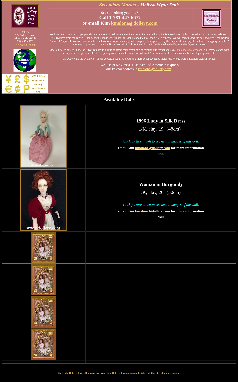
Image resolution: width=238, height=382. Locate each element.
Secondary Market (117, 4)
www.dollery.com (25, 44)
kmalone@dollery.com (134, 23)
